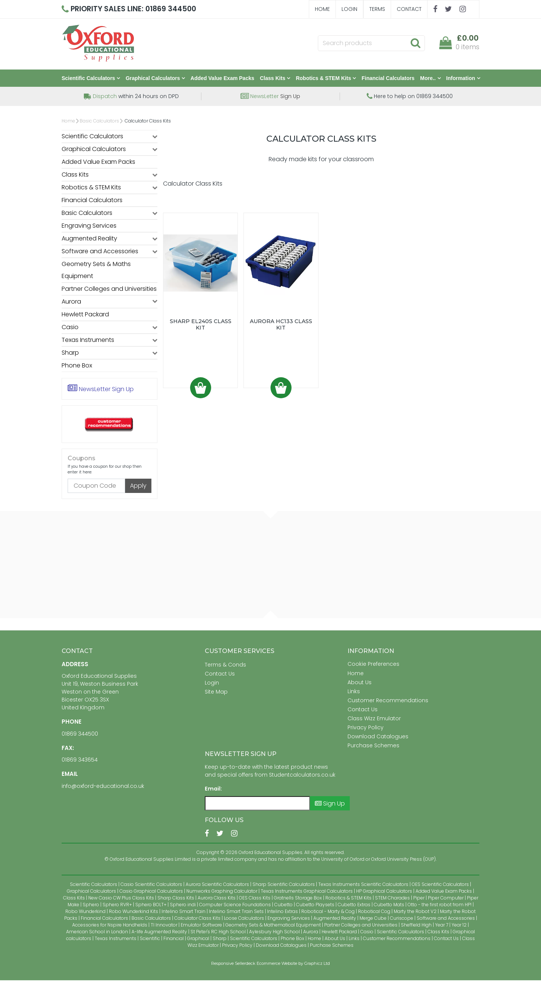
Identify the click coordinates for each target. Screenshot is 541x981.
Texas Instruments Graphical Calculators (307, 892)
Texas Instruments (88, 340)
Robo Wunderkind (85, 912)
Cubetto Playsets (315, 905)
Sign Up (270, 97)
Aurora (71, 302)
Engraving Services (89, 226)
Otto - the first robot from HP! (439, 905)
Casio (70, 327)
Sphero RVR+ (117, 905)
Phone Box (77, 366)
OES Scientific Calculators (440, 885)
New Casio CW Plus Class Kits (121, 898)
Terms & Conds (225, 665)
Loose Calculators (244, 919)
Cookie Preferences (373, 664)
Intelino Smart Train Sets (236, 912)
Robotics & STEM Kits (326, 78)
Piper (419, 898)
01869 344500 (80, 734)
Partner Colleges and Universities (109, 289)
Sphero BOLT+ (150, 905)
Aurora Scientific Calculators (217, 885)
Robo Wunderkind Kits (133, 912)
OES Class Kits (254, 898)
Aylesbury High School (274, 932)
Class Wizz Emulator (374, 719)
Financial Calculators (387, 79)
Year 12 (459, 925)
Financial (173, 939)
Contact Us (220, 674)
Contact (409, 9)
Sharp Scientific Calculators (283, 885)
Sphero (91, 905)
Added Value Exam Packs (222, 79)
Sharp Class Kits (175, 898)
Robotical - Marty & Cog (328, 912)
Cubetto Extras (354, 905)
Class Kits (275, 78)
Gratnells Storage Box (298, 898)
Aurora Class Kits (217, 898)
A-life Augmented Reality (159, 932)
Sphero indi (183, 905)
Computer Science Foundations (235, 905)
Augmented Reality (89, 239)
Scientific (150, 939)
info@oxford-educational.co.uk (103, 787)
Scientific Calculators (91, 78)
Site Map (216, 692)
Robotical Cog (374, 912)
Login (349, 9)
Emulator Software (201, 925)
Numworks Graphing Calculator (221, 892)
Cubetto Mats (389, 905)
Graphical (198, 939)
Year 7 (441, 925)
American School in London (97, 932)
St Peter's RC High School (218, 932)
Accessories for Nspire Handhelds (109, 925)
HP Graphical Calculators (384, 892)
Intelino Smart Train (184, 912)
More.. (430, 78)
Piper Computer (446, 898)
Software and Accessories (100, 252)
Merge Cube (373, 919)
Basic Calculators (99, 121)
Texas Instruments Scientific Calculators (363, 885)
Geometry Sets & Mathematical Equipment (273, 925)
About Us (360, 683)
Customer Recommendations (388, 701)
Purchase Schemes (373, 746)
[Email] (257, 804)
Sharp (70, 353)
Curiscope (401, 919)
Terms (377, 9)
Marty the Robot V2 (415, 912)
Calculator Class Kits (197, 919)
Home (322, 9)
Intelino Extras (282, 912)
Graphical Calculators (155, 78)
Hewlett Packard (85, 315)
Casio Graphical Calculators (151, 892)
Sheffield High (416, 925)
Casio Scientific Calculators (151, 885)
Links (354, 692)
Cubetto (283, 905)
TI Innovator (164, 925)
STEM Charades (392, 898)
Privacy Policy (366, 728)
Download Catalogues (378, 737)
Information (463, 78)
